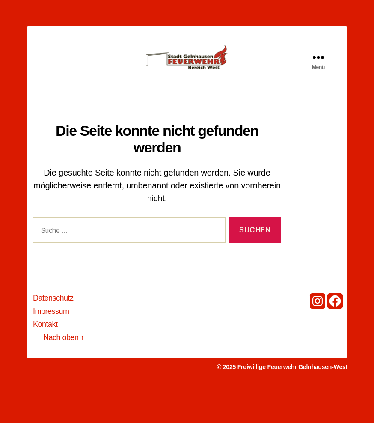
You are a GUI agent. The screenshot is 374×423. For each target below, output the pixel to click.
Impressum (51, 345)
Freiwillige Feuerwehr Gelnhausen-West (292, 401)
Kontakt (45, 358)
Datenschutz (53, 332)
